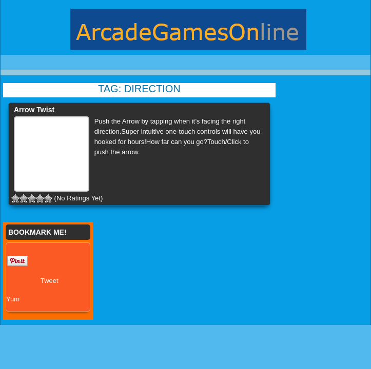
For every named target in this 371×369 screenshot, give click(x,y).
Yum (12, 299)
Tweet (49, 280)
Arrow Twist (34, 110)
